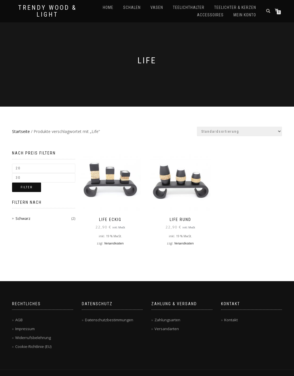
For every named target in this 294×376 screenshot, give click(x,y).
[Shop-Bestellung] (239, 131)
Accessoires (210, 15)
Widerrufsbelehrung (33, 337)
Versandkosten (114, 243)
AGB (19, 319)
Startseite (21, 131)
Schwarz (23, 218)
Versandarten (166, 328)
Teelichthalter (188, 7)
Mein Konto (244, 15)
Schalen (132, 7)
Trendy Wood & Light (47, 11)
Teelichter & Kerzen (235, 7)
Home (108, 7)
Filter (26, 187)
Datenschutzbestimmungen (109, 319)
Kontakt (231, 319)
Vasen (156, 7)
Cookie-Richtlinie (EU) (33, 346)
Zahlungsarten (167, 319)
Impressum (25, 328)
